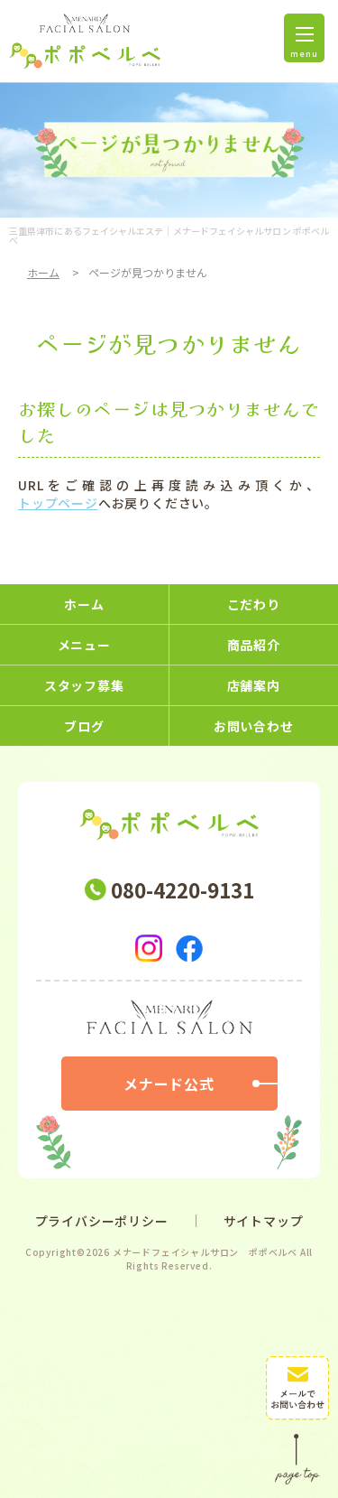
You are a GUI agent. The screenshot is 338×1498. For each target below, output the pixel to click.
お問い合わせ (254, 726)
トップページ (58, 503)
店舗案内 (253, 685)
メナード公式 (169, 1083)
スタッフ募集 (84, 685)
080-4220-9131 (182, 889)
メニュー (84, 645)
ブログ (84, 726)
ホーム (43, 272)
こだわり (253, 604)
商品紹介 (253, 645)
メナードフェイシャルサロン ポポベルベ (205, 1252)
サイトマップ (264, 1221)
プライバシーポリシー (102, 1221)
